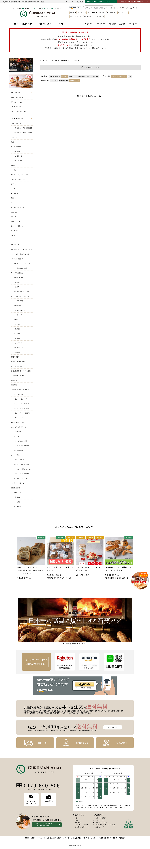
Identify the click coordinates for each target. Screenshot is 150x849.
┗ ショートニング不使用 (21, 446)
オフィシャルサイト (43, 838)
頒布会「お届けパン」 (82, 827)
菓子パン (14, 184)
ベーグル (14, 170)
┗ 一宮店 (16, 502)
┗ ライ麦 (16, 436)
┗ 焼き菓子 (17, 282)
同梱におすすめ (16, 123)
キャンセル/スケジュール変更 (105, 825)
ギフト (61, 24)
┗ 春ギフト (17, 319)
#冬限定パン (88, 16)
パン (76, 818)
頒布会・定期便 (16, 147)
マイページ (69, 2)
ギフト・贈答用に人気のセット (20, 296)
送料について (74, 742)
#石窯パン (82, 13)
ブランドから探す (16, 92)
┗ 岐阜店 (16, 497)
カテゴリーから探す (17, 118)
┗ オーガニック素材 (20, 441)
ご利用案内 (112, 24)
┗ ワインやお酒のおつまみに (22, 469)
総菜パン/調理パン (17, 226)
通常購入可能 (63, 80)
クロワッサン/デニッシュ (19, 179)
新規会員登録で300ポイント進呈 (33, 2)
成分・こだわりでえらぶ (18, 427)
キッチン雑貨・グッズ (17, 422)
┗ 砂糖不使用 (18, 450)
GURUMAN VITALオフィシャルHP (98, 2)
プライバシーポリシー (90, 838)
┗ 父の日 (16, 329)
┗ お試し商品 (18, 161)
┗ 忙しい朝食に (18, 460)
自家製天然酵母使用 (18, 362)
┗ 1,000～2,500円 (20, 399)
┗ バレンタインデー (20, 310)
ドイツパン (14, 240)
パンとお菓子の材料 (17, 376)
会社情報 (77, 838)
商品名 (51, 76)
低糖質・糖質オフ (16, 357)
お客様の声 (89, 24)
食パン (13, 142)
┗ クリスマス (17, 343)
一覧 (129, 76)
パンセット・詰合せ (17, 259)
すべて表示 (54, 80)
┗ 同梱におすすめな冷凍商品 (22, 133)
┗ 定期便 (16, 151)
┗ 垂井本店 (17, 492)
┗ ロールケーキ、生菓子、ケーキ (22, 292)
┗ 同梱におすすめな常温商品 (22, 128)
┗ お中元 (16, 333)
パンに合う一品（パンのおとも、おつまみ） (21, 254)
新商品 (13, 165)
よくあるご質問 (101, 24)
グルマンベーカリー (17, 102)
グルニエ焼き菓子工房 (18, 111)
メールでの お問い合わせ (31, 799)
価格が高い (81, 76)
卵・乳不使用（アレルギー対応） (21, 371)
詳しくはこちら (112, 727)
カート (134, 8)
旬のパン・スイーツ (46, 24)
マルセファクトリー (17, 107)
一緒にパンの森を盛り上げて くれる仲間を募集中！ (45, 824)
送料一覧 (34, 742)
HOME (42, 60)
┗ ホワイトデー (18, 315)
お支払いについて (101, 822)
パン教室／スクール (17, 483)
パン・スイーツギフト (81, 825)
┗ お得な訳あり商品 (20, 268)
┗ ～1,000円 (18, 394)
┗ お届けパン (18, 156)
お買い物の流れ (101, 818)
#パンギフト (100, 16)
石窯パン (14, 137)
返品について (100, 827)
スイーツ (78, 822)
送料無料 (14, 385)
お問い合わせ (133, 24)
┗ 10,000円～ (18, 418)
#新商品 (73, 13)
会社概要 (122, 24)
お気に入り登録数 (92, 76)
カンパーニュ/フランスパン (19, 175)
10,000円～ (75, 60)
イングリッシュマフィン (18, 207)
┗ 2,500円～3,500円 (21, 404)
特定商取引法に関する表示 (108, 838)
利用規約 (122, 838)
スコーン (14, 217)
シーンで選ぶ (15, 455)
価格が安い (72, 76)
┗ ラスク (16, 287)
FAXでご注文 (48, 798)
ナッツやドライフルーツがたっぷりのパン (21, 250)
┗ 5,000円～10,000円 (21, 413)
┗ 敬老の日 (17, 338)
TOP (16, 24)
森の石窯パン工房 (17, 97)
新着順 (57, 76)
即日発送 (14, 380)
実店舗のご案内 (30, 838)
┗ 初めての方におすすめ (21, 263)
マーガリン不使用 (17, 366)
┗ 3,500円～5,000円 (21, 408)
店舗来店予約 (15, 488)
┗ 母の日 (16, 324)
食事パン (14, 198)
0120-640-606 (42, 785)
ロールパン (14, 231)
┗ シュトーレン (18, 348)
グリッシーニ (15, 245)
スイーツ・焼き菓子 (17, 273)
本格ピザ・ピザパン (17, 221)
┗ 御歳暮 (16, 352)
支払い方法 (114, 742)
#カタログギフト (76, 16)
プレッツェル (15, 235)
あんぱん (14, 189)
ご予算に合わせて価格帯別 (20, 390)
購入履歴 (80, 2)
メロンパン (14, 193)
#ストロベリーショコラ (96, 13)
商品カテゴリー (28, 24)
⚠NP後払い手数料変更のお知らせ (131, 2)
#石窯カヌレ (111, 13)
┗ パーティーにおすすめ (21, 474)
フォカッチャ (15, 212)
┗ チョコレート (18, 277)
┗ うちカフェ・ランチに (20, 478)
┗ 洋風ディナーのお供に (21, 464)
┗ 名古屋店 (17, 506)
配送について (100, 820)
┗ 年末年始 (17, 305)
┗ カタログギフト (19, 301)
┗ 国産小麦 (17, 432)
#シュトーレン (123, 13)
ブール (13, 203)
